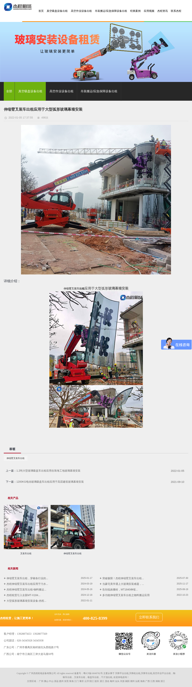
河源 (122, 681)
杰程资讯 (162, 10)
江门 (76, 681)
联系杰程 (176, 10)
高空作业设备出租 (81, 10)
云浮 (86, 681)
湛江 (102, 681)
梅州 (112, 681)
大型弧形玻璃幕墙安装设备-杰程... (26, 600)
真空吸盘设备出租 (57, 10)
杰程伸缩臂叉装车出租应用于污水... (27, 583)
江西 (152, 681)
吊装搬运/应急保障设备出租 (111, 10)
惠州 (61, 681)
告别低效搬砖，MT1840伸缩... (120, 589)
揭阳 (127, 681)
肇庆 (81, 681)
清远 (56, 681)
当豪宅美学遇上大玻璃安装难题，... (123, 583)
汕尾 (137, 681)
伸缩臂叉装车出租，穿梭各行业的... (27, 578)
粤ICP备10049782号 (93, 673)
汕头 (117, 681)
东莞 (66, 681)
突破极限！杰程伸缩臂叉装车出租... (123, 578)
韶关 (96, 681)
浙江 (162, 681)
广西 (147, 681)
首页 (41, 10)
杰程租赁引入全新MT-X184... (23, 595)
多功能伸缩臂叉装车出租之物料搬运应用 (126, 595)
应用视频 (149, 10)
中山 (51, 681)
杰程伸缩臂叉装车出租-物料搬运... (26, 589)
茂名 (107, 681)
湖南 (157, 681)
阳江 (91, 681)
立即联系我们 (149, 617)
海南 (142, 681)
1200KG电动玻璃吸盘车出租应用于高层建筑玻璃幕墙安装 (50, 481)
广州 (41, 681)
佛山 (46, 681)
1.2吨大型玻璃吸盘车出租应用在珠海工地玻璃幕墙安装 (48, 470)
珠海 (71, 681)
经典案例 (135, 10)
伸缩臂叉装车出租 (16, 458)
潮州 (132, 681)
